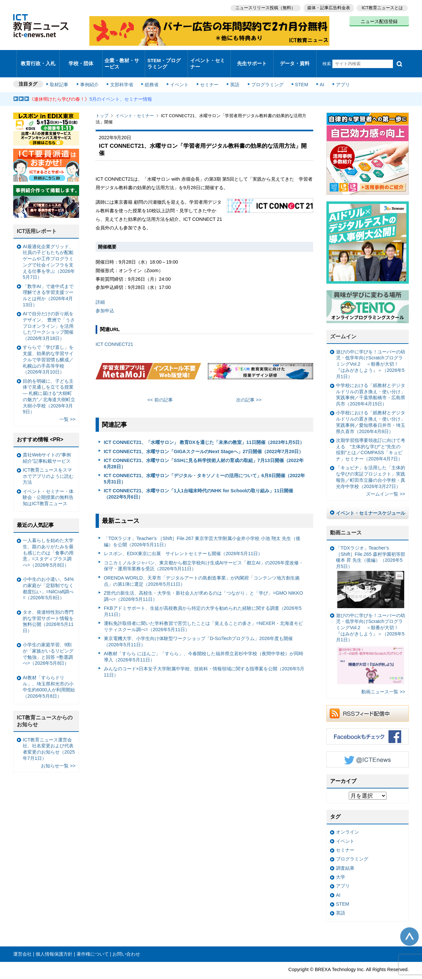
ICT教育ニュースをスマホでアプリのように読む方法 (48, 464)
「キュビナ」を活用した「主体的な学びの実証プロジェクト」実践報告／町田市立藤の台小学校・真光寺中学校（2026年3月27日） (370, 465)
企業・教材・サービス (122, 57)
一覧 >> (67, 407)
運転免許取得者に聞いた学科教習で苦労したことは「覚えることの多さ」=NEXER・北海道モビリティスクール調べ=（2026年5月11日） (203, 614)
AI (315, 73)
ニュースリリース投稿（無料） (262, 6)
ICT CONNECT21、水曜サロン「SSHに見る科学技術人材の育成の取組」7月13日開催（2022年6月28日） (204, 451)
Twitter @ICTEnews (367, 747)
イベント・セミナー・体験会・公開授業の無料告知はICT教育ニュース (48, 485)
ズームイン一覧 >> (385, 481)
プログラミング (262, 73)
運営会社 (22, 941)
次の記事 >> (248, 387)
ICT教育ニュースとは (382, 6)
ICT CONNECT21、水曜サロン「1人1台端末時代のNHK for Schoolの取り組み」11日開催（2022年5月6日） (198, 481)
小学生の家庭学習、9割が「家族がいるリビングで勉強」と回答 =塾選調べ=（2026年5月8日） (48, 642)
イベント (178, 73)
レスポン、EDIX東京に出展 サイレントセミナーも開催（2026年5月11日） (183, 541)
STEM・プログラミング (166, 57)
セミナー (207, 73)
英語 (231, 73)
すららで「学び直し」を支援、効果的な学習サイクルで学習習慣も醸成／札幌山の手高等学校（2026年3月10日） (48, 347)
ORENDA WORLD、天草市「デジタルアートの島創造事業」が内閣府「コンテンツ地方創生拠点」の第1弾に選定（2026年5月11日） (202, 569)
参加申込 (105, 298)
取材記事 (62, 73)
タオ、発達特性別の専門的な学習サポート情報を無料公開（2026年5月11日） (48, 609)
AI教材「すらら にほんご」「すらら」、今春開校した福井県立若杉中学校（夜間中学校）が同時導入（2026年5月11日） (204, 644)
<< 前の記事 (160, 387)
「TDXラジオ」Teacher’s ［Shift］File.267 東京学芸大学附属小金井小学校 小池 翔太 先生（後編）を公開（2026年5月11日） (202, 529)
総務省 (152, 73)
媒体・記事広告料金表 (327, 6)
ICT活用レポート (37, 219)
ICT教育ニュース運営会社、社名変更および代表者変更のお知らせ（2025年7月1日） (49, 736)
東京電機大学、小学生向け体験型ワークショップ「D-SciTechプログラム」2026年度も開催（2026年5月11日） (198, 629)
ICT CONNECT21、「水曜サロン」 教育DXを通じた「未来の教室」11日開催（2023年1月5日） (204, 430)
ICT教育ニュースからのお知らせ (45, 709)
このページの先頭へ (409, 924)
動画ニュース (346, 520)
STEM (295, 73)
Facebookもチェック (367, 724)
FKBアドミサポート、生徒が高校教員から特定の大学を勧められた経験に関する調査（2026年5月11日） (203, 599)
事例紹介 (91, 73)
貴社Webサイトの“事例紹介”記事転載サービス (47, 445)
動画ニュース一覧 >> (383, 679)
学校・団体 (81, 57)
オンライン (347, 819)
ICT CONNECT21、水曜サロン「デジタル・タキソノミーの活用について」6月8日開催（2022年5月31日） (204, 466)
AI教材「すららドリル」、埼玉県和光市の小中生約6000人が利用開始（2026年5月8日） (49, 674)
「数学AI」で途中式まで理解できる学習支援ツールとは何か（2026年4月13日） (48, 283)
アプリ (335, 73)
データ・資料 (295, 57)
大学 (340, 864)
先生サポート (252, 57)
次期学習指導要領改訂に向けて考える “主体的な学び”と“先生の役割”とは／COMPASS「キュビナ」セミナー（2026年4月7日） (370, 437)
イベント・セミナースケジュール (370, 500)
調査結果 (345, 856)
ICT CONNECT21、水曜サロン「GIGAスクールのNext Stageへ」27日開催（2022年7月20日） (204, 439)
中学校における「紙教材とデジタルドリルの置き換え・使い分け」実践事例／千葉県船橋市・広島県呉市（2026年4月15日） (370, 382)
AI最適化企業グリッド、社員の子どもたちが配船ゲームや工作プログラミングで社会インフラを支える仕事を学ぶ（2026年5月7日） (49, 250)
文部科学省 (122, 73)
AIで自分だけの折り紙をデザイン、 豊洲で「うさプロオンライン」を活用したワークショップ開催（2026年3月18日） (49, 314)
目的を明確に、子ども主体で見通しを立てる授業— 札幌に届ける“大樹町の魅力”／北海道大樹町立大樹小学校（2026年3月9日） (49, 384)
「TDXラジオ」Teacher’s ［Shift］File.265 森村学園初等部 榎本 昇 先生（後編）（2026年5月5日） (370, 564)
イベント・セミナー (207, 57)
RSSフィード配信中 (367, 701)
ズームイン (343, 324)
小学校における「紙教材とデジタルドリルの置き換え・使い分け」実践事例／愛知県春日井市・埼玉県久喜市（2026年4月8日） (370, 410)
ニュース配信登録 (379, 19)
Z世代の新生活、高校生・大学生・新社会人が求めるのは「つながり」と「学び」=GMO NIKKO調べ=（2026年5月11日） (203, 584)
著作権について (92, 941)
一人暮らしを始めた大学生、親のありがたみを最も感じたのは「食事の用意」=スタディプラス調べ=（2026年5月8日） (48, 540)
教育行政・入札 (38, 57)
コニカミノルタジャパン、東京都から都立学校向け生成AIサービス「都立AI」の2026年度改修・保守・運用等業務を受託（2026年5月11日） (203, 553)
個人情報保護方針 (54, 941)
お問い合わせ (126, 941)
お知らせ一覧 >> (58, 753)
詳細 (100, 290)
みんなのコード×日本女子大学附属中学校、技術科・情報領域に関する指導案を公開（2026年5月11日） (204, 659)
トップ (102, 103)
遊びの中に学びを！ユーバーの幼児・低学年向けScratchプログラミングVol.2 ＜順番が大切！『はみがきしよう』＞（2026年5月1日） (370, 352)
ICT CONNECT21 (114, 331)
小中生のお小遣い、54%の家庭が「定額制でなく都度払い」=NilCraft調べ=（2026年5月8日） (48, 576)
